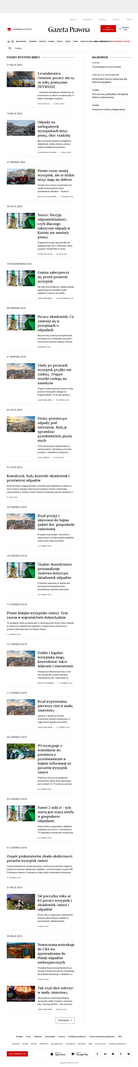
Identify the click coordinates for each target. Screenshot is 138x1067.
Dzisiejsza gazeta (22, 29)
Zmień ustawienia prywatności (102, 1037)
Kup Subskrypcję (108, 29)
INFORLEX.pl (44, 1044)
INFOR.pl (34, 1044)
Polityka (95, 63)
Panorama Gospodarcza (117, 1044)
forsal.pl (102, 19)
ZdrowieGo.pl (70, 1044)
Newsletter (82, 1044)
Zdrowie (95, 105)
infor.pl (116, 19)
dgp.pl (72, 19)
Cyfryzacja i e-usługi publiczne (105, 75)
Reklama (38, 1037)
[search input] (72, 48)
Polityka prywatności (77, 1037)
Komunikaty (50, 1037)
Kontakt (19, 1037)
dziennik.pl (87, 19)
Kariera (62, 1037)
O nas (28, 1037)
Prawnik (95, 90)
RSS (120, 1037)
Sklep (129, 19)
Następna (65, 1020)
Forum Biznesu (100, 1044)
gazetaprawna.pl (57, 1044)
